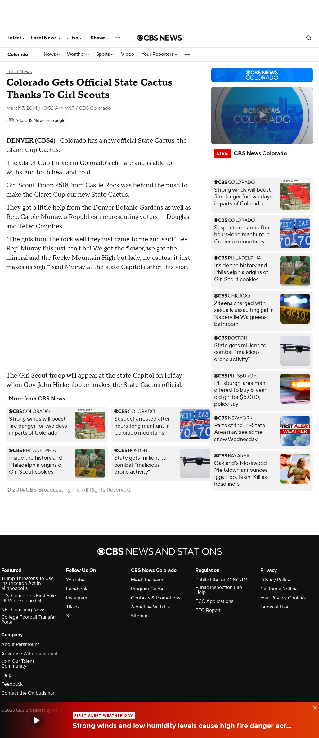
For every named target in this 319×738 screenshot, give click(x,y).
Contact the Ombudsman (28, 693)
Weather (78, 54)
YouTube (75, 579)
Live (75, 38)
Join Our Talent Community (17, 664)
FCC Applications (214, 601)
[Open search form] (309, 38)
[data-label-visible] (312, 706)
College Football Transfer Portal (28, 620)
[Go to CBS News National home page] (159, 38)
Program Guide (147, 588)
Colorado (17, 54)
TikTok (73, 606)
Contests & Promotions (155, 597)
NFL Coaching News (23, 609)
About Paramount (20, 644)
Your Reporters (159, 54)
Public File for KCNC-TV (221, 579)
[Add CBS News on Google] (37, 120)
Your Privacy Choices (283, 597)
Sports (105, 54)
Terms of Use (274, 606)
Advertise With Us (150, 606)
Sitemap (140, 615)
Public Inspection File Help (218, 590)
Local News (46, 37)
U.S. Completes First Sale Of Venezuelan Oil (28, 598)
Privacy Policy (275, 579)
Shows (100, 37)
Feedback (12, 684)
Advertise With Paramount (29, 653)
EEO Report (208, 610)
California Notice (278, 588)
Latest (16, 37)
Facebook (77, 588)
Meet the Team (147, 579)
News (52, 54)
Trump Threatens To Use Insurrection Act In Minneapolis (27, 583)
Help (6, 675)
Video (127, 54)
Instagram (76, 597)
